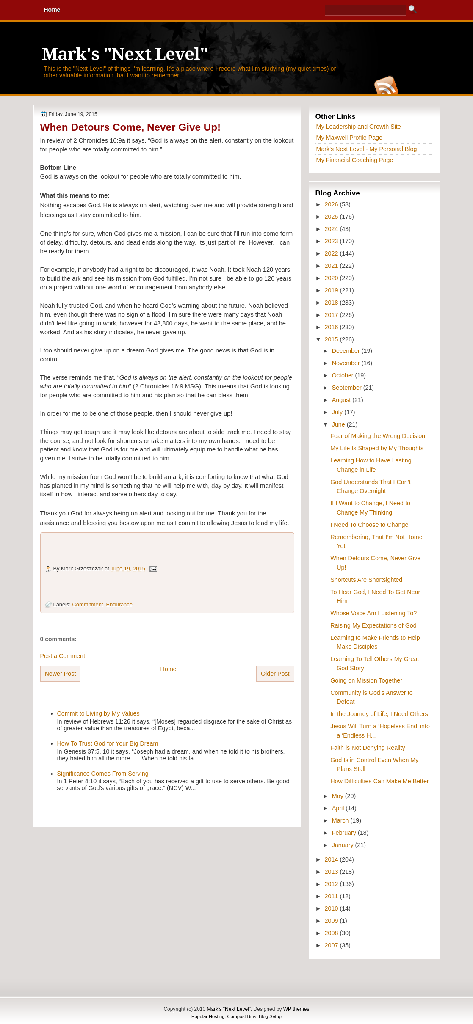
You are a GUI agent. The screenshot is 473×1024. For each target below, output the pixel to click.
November (347, 363)
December (347, 350)
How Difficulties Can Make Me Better (379, 781)
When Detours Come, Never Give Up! (130, 127)
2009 (332, 920)
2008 (332, 933)
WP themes (296, 1009)
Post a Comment (62, 655)
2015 (332, 339)
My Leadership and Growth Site (358, 126)
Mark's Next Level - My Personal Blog (366, 149)
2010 (332, 908)
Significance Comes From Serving (103, 773)
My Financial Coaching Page (354, 160)
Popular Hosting (207, 1016)
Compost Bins (241, 1016)
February (345, 832)
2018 (332, 302)
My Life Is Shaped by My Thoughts (376, 448)
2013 (332, 871)
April (339, 808)
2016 (332, 327)
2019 (332, 290)
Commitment (87, 604)
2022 (332, 253)
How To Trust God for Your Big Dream (107, 743)
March (341, 820)
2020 (332, 278)
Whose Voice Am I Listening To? (373, 613)
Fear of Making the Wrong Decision (377, 435)
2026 (332, 204)
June (339, 424)
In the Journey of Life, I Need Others (379, 713)
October (343, 375)
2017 (332, 314)
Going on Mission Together (366, 680)
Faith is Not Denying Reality (367, 747)
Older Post (275, 673)
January (343, 845)
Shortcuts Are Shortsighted (366, 579)
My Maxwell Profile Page (349, 137)
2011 (332, 896)
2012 (332, 884)
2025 (332, 216)
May (338, 796)
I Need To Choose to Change (369, 524)
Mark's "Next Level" (125, 54)
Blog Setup (270, 1016)
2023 (332, 241)
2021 (332, 265)
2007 (332, 945)
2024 (332, 229)
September (347, 387)
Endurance (119, 604)
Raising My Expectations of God (373, 625)
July (338, 412)
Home (168, 669)
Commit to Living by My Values (98, 713)
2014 (332, 859)
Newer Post (60, 673)
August (342, 399)
